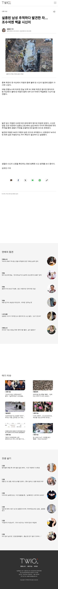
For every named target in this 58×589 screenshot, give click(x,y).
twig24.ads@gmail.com (32, 576)
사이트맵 (36, 572)
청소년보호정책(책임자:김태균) (27, 572)
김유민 (9, 29)
